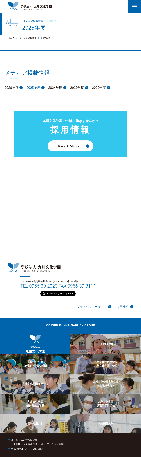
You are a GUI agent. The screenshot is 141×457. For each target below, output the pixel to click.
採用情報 (125, 306)
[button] (134, 6)
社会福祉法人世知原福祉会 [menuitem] (25, 439)
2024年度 (57, 87)
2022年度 (101, 87)
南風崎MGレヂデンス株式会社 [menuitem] (27, 448)
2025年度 (35, 87)
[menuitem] (35, 344)
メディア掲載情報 (28, 38)
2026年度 (14, 87)
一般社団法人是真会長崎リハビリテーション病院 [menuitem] (37, 444)
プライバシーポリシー (94, 306)
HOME (11, 38)
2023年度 (79, 87)
